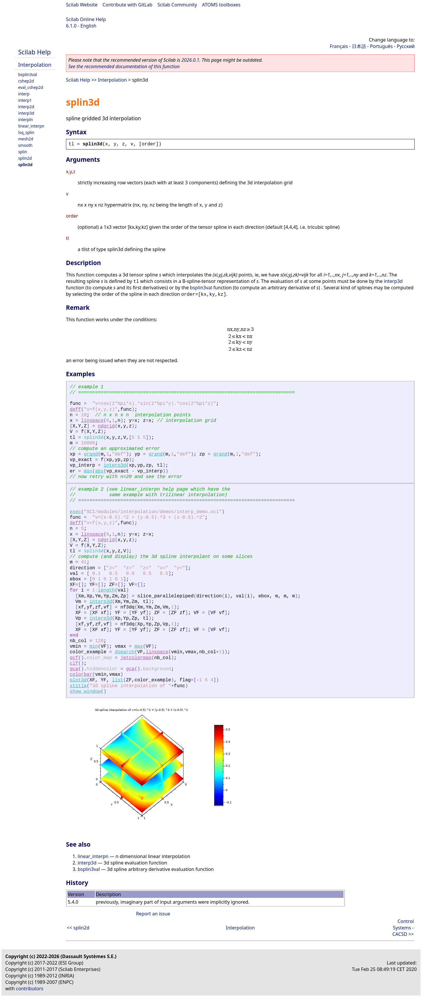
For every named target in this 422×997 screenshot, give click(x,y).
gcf (74, 658)
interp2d (26, 106)
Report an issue (153, 913)
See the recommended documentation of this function (124, 66)
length (106, 590)
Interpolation (35, 64)
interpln (25, 119)
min (93, 646)
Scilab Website (82, 4)
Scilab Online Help (86, 19)
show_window (85, 691)
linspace (92, 420)
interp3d (26, 113)
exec (75, 512)
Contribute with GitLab (127, 4)
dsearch (125, 652)
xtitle (78, 686)
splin (22, 151)
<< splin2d (78, 927)
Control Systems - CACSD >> (403, 927)
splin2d (25, 158)
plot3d (78, 680)
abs (99, 471)
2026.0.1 (190, 60)
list (117, 680)
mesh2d (25, 139)
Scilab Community (177, 4)
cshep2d (26, 81)
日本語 (359, 46)
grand (91, 454)
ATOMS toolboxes (221, 4)
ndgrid (106, 426)
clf (74, 663)
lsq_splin (26, 132)
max (88, 471)
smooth (25, 145)
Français (339, 46)
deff (75, 409)
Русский (406, 46)
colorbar (81, 674)
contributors (29, 988)
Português (381, 46)
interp (23, 94)
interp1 (25, 100)
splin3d (25, 164)
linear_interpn (31, 126)
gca (74, 669)
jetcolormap (136, 658)
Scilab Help (34, 52)
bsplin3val (27, 74)
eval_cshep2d (30, 87)
